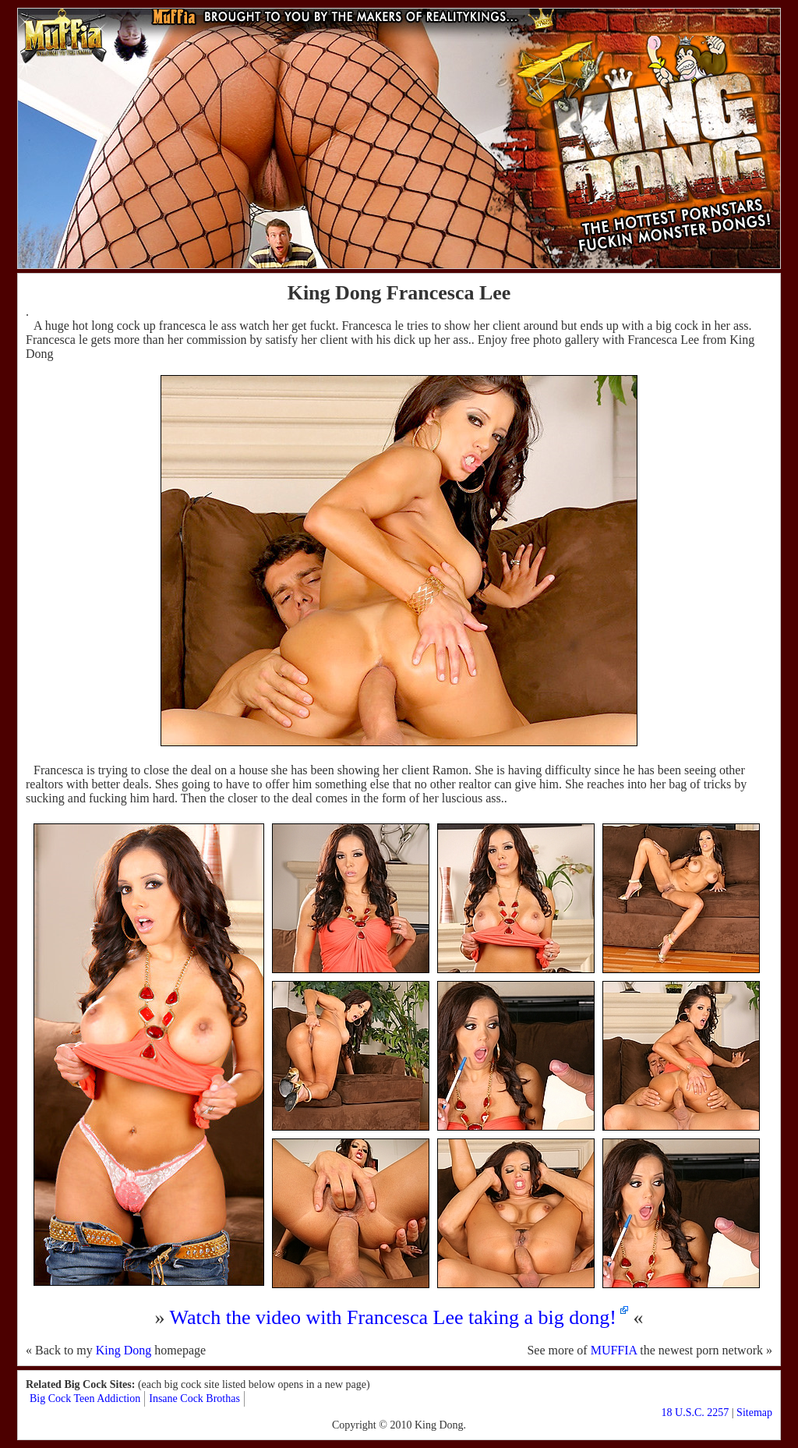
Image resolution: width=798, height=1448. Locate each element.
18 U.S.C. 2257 (695, 1412)
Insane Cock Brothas (194, 1398)
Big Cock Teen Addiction (85, 1398)
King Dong (124, 1350)
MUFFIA (614, 1350)
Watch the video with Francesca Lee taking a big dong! (393, 1317)
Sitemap (754, 1412)
